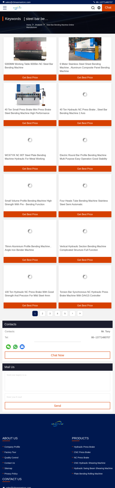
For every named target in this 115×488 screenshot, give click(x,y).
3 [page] (50, 313)
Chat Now (57, 355)
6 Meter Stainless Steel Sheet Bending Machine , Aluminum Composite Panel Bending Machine (85, 67)
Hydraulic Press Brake (33, 447)
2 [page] (42, 313)
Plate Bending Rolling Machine (37, 474)
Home (28, 25)
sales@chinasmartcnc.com (16, 2)
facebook (79, 467)
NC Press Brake (30, 457)
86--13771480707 (103, 2)
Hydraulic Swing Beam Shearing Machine (42, 468)
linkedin (66, 467)
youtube (73, 467)
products (38, 25)
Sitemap (8, 468)
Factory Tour (10, 452)
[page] (72, 313)
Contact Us (9, 463)
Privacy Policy (11, 474)
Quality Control (11, 457)
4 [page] (57, 313)
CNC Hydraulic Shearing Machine (38, 463)
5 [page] (65, 313)
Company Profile (12, 447)
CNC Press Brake (31, 452)
